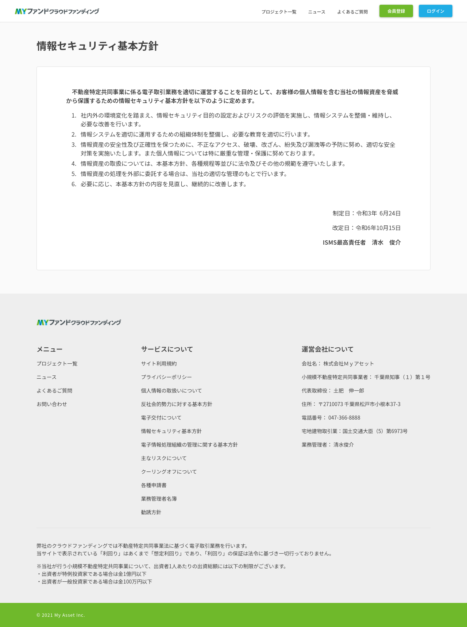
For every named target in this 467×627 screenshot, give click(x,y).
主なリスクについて (164, 458)
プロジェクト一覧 (279, 11)
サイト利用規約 (159, 363)
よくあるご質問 (352, 11)
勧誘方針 (151, 512)
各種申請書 (153, 485)
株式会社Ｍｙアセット (348, 363)
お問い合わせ (51, 404)
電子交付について (161, 417)
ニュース (316, 11)
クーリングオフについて (169, 471)
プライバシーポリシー (166, 377)
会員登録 (396, 11)
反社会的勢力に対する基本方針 (176, 404)
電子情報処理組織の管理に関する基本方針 (189, 444)
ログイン (435, 11)
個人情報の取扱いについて (171, 390)
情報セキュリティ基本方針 (171, 431)
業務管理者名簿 (159, 498)
